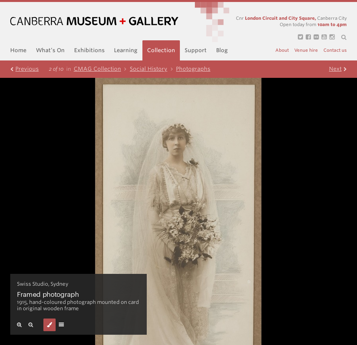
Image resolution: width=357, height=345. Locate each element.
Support (196, 50)
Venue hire (306, 50)
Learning (125, 50)
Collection (161, 50)
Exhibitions (89, 50)
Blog (222, 50)
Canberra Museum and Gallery (94, 21)
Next (338, 69)
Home (18, 50)
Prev (24, 69)
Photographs (193, 69)
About (282, 50)
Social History (153, 69)
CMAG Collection (102, 69)
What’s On (50, 50)
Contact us (335, 50)
